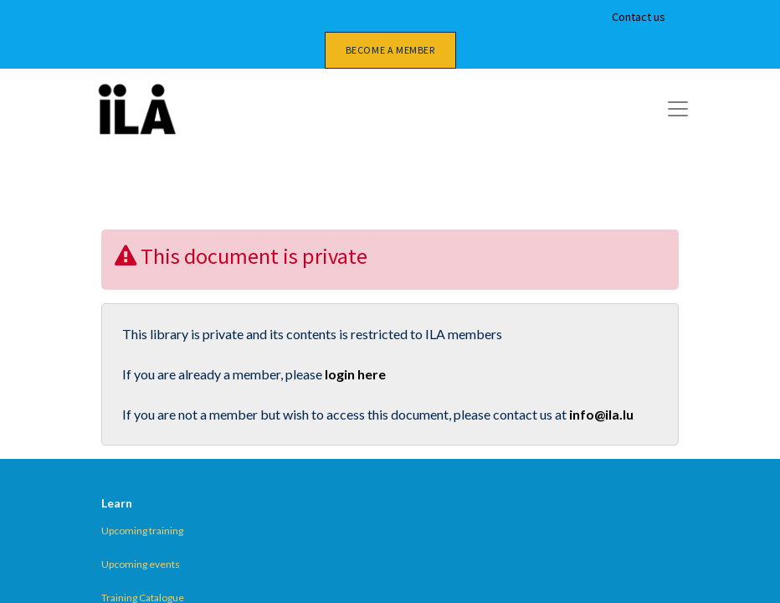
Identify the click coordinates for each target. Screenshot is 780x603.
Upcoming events (140, 564)
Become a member (390, 50)
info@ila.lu (601, 414)
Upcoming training (142, 530)
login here (355, 374)
